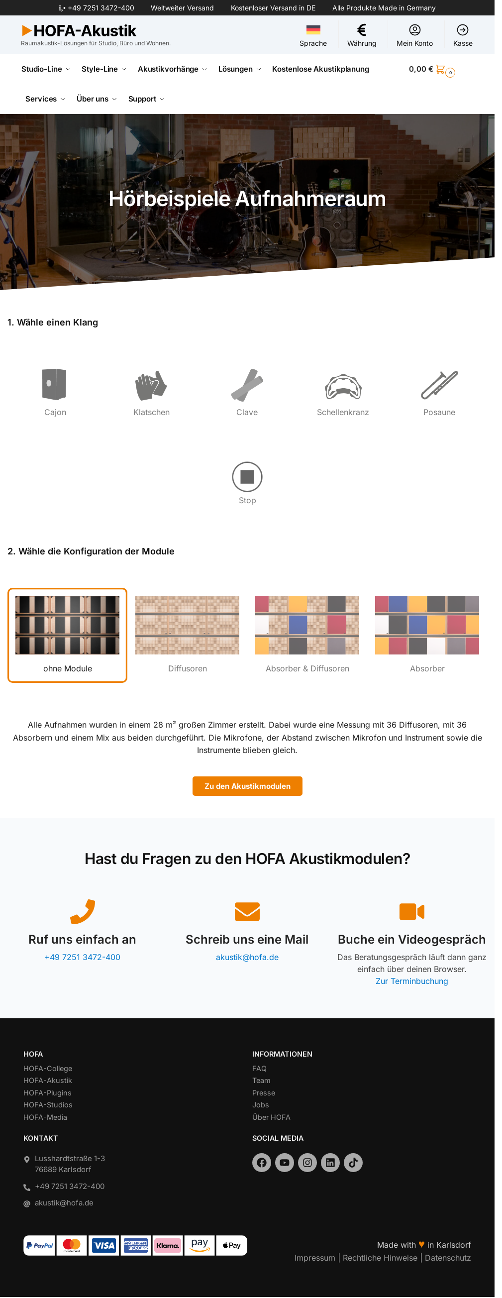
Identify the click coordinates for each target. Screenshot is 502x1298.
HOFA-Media (45, 1117)
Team (261, 1080)
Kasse (463, 35)
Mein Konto (415, 35)
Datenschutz (448, 1258)
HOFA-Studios (48, 1104)
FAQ (259, 1068)
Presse (263, 1092)
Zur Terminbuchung (412, 981)
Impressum (315, 1258)
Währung (362, 35)
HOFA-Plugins (47, 1092)
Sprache (313, 35)
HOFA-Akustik (47, 1080)
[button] (441, 69)
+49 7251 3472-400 (101, 7)
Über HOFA (271, 1117)
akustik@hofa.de (247, 957)
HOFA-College (47, 1068)
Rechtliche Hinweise (380, 1258)
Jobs (260, 1104)
